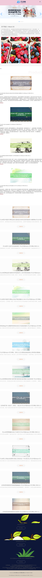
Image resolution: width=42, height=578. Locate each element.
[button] (40, 14)
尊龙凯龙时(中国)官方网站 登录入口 (31, 567)
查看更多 (1, 102)
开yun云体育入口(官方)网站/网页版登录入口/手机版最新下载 (21, 568)
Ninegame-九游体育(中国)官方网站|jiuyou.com (21, 566)
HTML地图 (30, 572)
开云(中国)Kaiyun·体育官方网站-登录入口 (12, 567)
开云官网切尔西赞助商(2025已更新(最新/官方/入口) (24, 565)
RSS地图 (27, 572)
